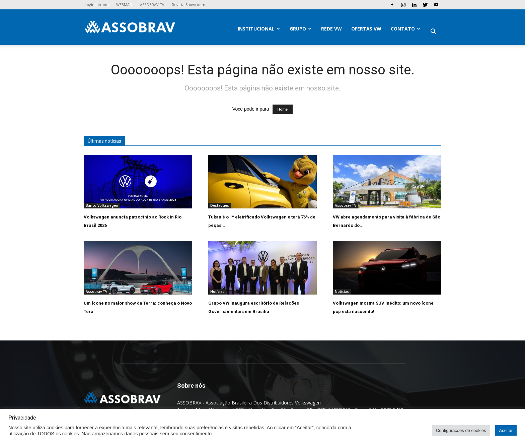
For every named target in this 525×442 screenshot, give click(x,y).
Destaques (219, 205)
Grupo (300, 28)
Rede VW (331, 28)
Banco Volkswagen (102, 205)
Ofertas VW (366, 28)
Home (283, 109)
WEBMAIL (124, 4)
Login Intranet (97, 4)
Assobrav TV (345, 205)
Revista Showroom (188, 4)
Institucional (259, 28)
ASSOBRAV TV (152, 4)
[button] (433, 32)
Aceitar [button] (506, 430)
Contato (405, 28)
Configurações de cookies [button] (461, 430)
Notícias (217, 291)
